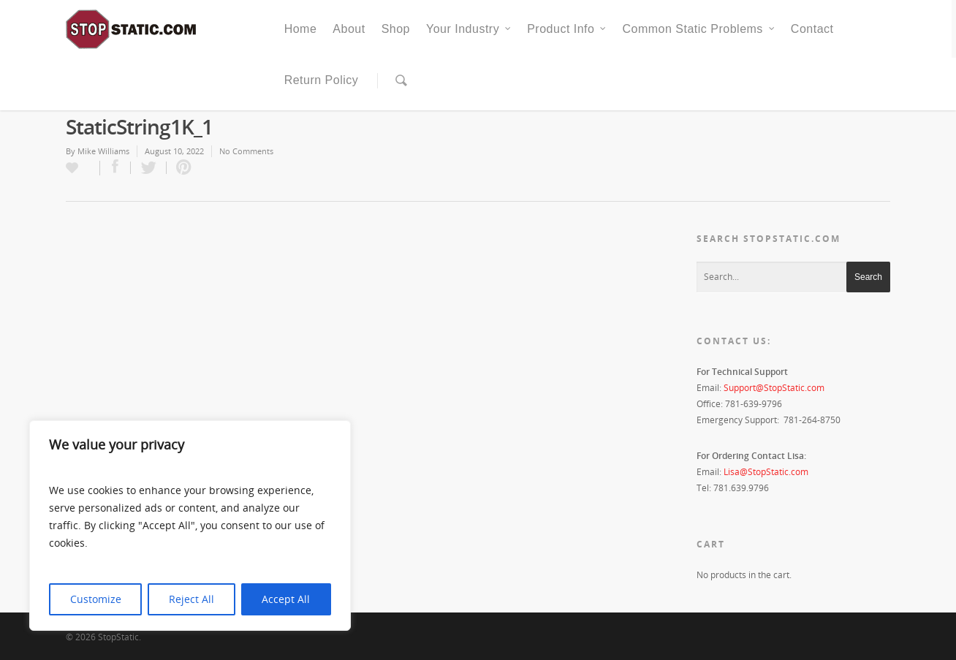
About (349, 29)
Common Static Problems (698, 29)
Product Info (567, 29)
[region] (190, 525)
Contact (812, 29)
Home (300, 29)
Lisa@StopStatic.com (766, 472)
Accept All (286, 599)
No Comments (246, 150)
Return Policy (321, 80)
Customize (95, 599)
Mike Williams (103, 150)
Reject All (191, 599)
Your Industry (469, 29)
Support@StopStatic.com (774, 388)
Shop (396, 29)
